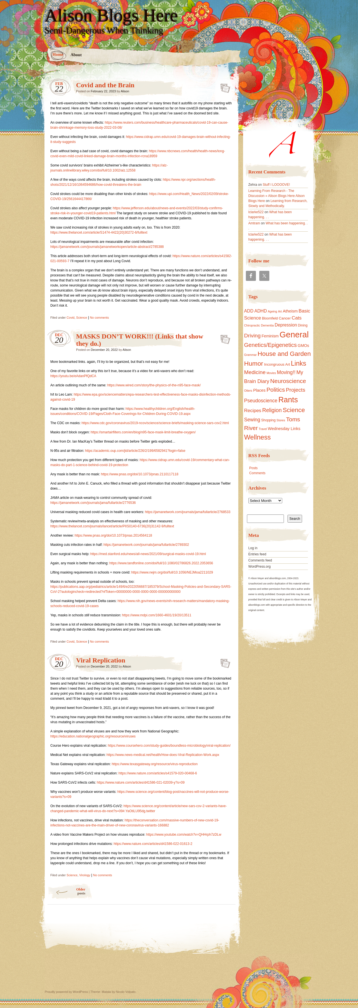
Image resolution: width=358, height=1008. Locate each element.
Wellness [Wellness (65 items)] (257, 437)
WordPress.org (259, 566)
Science (81, 317)
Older (66, 891)
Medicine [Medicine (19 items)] (255, 372)
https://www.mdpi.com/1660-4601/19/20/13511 (156, 615)
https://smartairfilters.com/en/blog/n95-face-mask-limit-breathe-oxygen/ (143, 432)
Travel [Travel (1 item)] (263, 429)
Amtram (254, 223)
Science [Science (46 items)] (294, 410)
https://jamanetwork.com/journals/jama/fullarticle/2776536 (93, 503)
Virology (84, 875)
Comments (257, 473)
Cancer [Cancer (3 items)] (285, 318)
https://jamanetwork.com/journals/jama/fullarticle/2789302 (146, 545)
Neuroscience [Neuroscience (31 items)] (288, 381)
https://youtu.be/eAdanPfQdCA (73, 376)
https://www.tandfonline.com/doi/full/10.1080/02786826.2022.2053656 (161, 563)
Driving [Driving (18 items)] (252, 336)
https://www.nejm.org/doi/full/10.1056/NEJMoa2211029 (172, 572)
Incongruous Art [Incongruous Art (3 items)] (277, 364)
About (76, 54)
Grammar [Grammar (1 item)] (250, 354)
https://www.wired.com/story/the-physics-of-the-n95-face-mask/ (154, 385)
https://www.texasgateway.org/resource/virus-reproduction (154, 764)
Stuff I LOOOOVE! (276, 185)
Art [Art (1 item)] (280, 311)
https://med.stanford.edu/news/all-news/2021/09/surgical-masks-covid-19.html (148, 554)
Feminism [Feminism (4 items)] (270, 336)
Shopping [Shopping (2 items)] (268, 420)
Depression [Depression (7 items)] (286, 325)
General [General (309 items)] (294, 334)
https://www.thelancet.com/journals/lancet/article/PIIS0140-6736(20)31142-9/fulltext (112, 526)
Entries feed (257, 554)
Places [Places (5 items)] (259, 390)
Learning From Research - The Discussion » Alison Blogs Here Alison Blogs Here (276, 196)
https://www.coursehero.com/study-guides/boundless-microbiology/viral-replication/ (169, 746)
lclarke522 (256, 212)
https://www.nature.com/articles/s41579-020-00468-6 (157, 773)
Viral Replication (100, 660)
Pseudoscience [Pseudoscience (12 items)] (260, 400)
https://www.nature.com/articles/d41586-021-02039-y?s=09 (141, 782)
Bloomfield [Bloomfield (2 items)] (270, 318)
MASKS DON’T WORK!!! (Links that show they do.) (223, 338)
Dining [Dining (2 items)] (303, 325)
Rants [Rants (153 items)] (288, 400)
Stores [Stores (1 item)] (281, 420)
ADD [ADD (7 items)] (248, 311)
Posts (253, 468)
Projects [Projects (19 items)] (295, 390)
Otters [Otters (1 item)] (248, 390)
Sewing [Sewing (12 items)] (252, 419)
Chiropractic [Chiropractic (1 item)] (252, 325)
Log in (253, 548)
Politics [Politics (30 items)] (276, 389)
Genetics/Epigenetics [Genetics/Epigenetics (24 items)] (270, 345)
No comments (99, 317)
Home (58, 54)
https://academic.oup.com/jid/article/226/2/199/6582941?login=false (135, 451)
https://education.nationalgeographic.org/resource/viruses (93, 736)
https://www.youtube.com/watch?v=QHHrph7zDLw (183, 835)
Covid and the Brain (105, 85)
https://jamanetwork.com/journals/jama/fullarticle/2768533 (187, 512)
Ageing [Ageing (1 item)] (272, 311)
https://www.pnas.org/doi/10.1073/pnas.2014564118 (113, 535)
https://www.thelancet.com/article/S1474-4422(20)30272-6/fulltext (98, 232)
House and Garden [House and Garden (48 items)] (284, 353)
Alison (125, 91)
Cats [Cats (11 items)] (297, 318)
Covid (70, 317)
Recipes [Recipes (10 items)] (252, 410)
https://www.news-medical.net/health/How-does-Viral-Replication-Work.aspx (163, 755)
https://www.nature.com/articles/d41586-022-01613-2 (153, 844)
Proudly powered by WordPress (66, 991)
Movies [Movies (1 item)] (271, 373)
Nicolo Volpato (125, 991)
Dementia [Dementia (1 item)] (267, 325)
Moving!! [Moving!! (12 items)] (286, 372)
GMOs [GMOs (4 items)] (303, 345)
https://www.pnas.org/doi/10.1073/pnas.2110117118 (139, 474)
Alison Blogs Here (111, 15)
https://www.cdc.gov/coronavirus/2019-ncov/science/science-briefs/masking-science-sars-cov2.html (155, 423)
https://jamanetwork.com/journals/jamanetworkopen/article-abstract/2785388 (107, 247)
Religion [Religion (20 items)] (272, 410)
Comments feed (260, 560)
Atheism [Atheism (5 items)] (290, 311)
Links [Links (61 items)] (298, 363)
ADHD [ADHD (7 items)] (260, 311)
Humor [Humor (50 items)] (253, 363)
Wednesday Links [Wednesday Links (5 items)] (284, 428)
